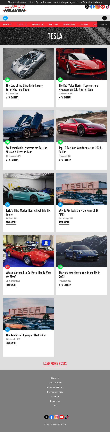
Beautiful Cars (38, 24)
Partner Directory (55, 392)
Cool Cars (84, 24)
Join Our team (55, 383)
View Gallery (12, 97)
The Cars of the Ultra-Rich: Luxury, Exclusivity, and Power (24, 88)
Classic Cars (22, 24)
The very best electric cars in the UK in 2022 (79, 275)
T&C (55, 405)
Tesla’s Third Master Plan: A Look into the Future (28, 212)
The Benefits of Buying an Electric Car (26, 335)
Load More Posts (55, 363)
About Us (55, 378)
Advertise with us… (55, 387)
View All (103, 24)
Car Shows (53, 24)
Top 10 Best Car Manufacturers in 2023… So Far (81, 150)
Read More (11, 222)
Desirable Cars (69, 24)
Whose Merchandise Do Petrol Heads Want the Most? (28, 275)
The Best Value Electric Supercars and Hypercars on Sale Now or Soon (78, 88)
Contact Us (55, 401)
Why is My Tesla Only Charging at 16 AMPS (79, 212)
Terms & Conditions (92, 2)
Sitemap (55, 396)
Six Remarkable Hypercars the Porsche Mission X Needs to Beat (26, 150)
